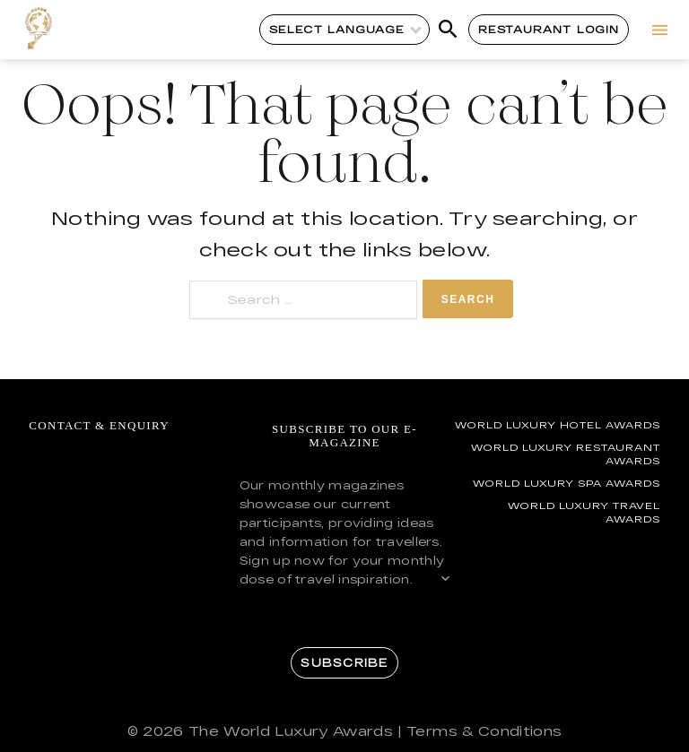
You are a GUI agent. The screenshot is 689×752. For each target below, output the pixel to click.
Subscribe (344, 662)
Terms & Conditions (484, 731)
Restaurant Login (548, 29)
